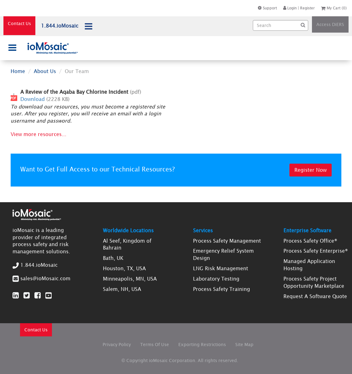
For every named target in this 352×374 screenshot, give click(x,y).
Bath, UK (113, 258)
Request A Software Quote (315, 296)
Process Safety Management (227, 241)
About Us (45, 71)
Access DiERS (330, 24)
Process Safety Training (221, 289)
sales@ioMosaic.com (45, 278)
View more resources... (38, 134)
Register (307, 8)
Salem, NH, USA (122, 289)
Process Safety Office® (310, 241)
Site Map (244, 344)
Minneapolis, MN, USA (130, 279)
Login (290, 8)
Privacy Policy (117, 344)
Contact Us (19, 23)
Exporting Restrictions (202, 344)
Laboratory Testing (216, 279)
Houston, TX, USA (124, 268)
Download (32, 99)
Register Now (310, 170)
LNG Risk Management (220, 268)
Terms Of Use (154, 344)
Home (18, 71)
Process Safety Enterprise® (315, 251)
